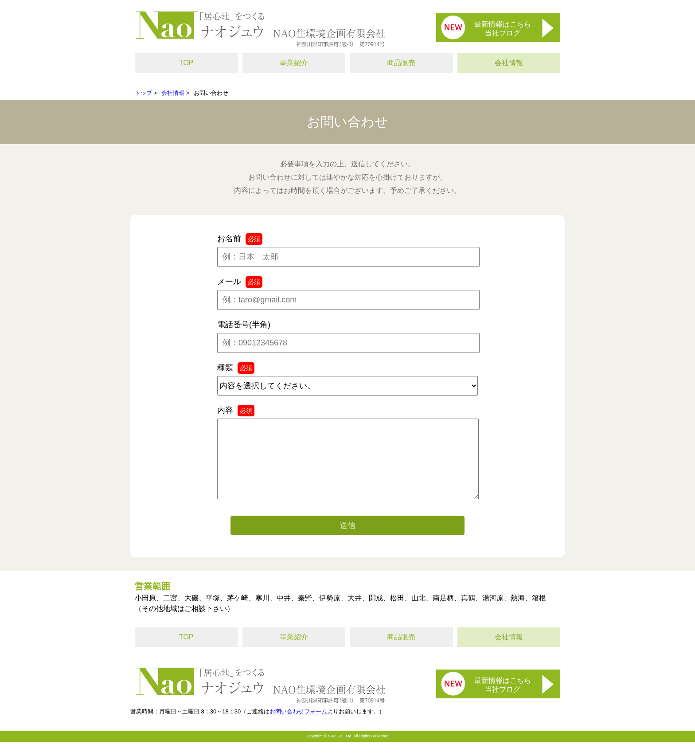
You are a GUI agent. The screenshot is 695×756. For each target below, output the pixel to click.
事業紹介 (294, 63)
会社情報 (509, 63)
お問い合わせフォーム (298, 725)
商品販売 (401, 63)
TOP (186, 63)
